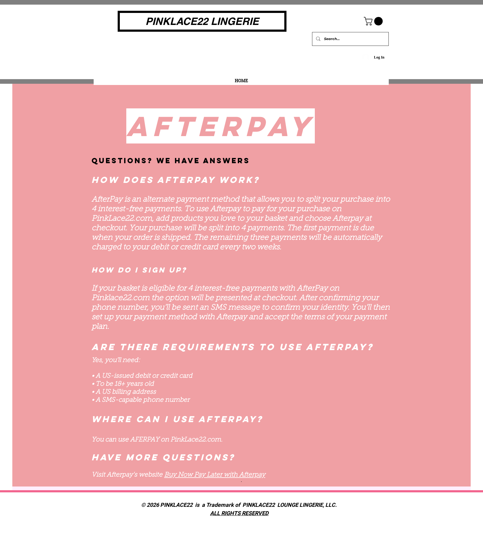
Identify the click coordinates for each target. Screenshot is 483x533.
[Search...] (349, 39)
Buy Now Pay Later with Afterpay (214, 475)
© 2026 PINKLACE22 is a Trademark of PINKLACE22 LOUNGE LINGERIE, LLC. (239, 505)
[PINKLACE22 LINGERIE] (202, 21)
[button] (374, 21)
